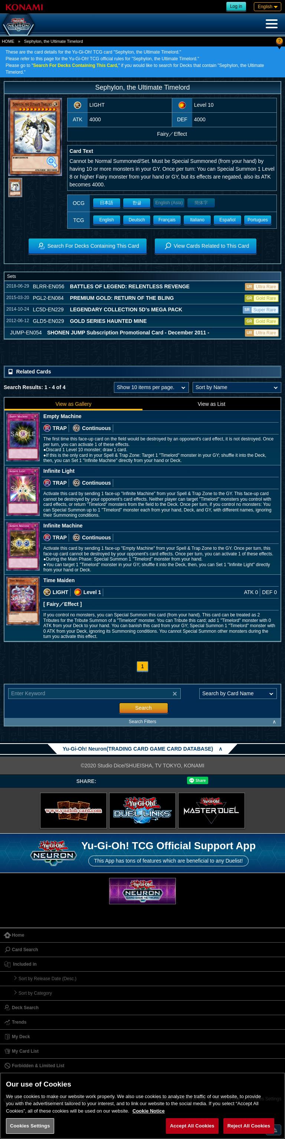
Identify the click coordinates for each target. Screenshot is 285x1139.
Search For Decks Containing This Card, (75, 65)
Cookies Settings (30, 1126)
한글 (136, 202)
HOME (8, 41)
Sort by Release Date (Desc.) (47, 978)
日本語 (106, 202)
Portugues (258, 219)
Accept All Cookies (192, 1126)
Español (227, 219)
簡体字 (201, 202)
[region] (142, 1105)
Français (167, 219)
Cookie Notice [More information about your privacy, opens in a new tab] (148, 1111)
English (106, 219)
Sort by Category (35, 993)
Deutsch (137, 219)
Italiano (197, 219)
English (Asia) (169, 202)
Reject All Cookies (248, 1126)
